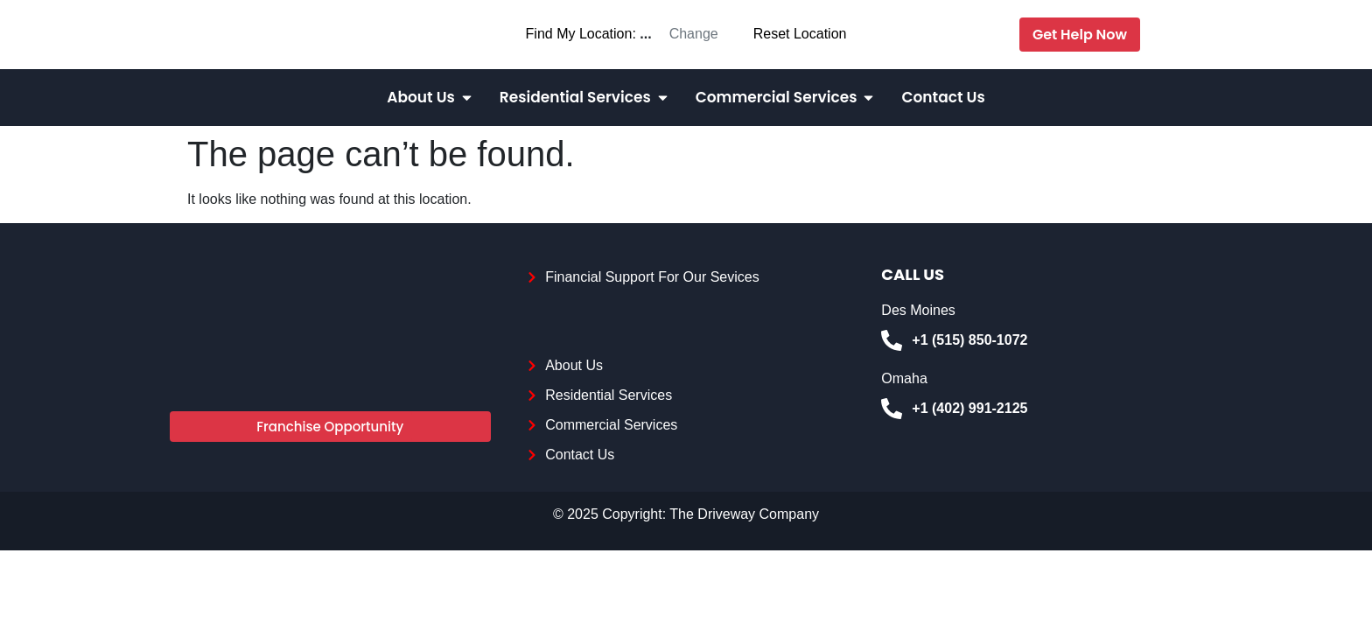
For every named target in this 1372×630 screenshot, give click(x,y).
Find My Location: (581, 33)
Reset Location (800, 33)
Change (693, 33)
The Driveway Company (744, 514)
